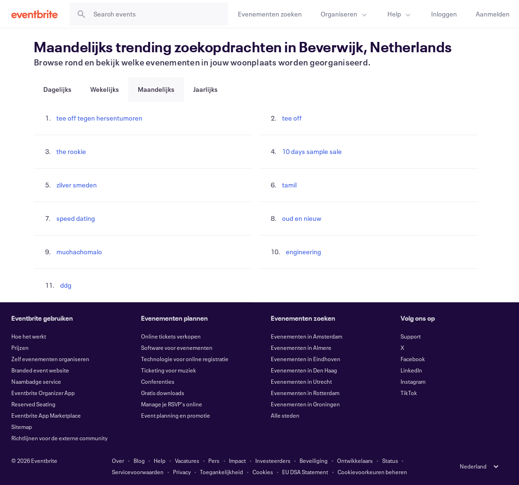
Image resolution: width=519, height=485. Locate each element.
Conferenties (157, 381)
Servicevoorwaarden (138, 472)
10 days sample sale (312, 151)
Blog (139, 460)
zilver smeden (76, 184)
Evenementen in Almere (301, 347)
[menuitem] (344, 14)
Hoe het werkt (28, 336)
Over (118, 460)
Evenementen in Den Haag (304, 370)
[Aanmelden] (492, 14)
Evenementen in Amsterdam (306, 336)
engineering (303, 251)
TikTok (409, 392)
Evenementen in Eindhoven (305, 359)
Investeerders (273, 460)
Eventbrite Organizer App (43, 392)
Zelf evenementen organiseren (50, 359)
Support (411, 336)
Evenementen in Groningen (305, 404)
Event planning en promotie (175, 415)
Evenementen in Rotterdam (305, 392)
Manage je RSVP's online (171, 404)
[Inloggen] (444, 14)
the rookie (71, 151)
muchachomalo (79, 251)
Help (159, 460)
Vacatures (187, 460)
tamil (289, 184)
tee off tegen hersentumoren (99, 117)
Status (390, 460)
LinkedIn (411, 370)
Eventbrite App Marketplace (46, 415)
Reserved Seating (33, 404)
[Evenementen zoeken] (269, 14)
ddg (65, 285)
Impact (237, 460)
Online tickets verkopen (171, 336)
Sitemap (21, 426)
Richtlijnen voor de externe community (59, 438)
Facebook (413, 359)
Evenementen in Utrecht (301, 381)
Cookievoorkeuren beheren (372, 472)
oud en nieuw (302, 218)
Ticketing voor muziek (168, 370)
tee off (292, 117)
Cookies (262, 472)
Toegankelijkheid (221, 472)
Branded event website (40, 370)
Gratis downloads (162, 392)
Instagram (413, 381)
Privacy (182, 472)
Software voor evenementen (176, 347)
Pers (214, 460)
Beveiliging (313, 460)
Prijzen (20, 347)
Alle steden (285, 415)
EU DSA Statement (305, 472)
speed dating (75, 218)
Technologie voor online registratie (184, 359)
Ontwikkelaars (355, 460)
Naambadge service (36, 381)
